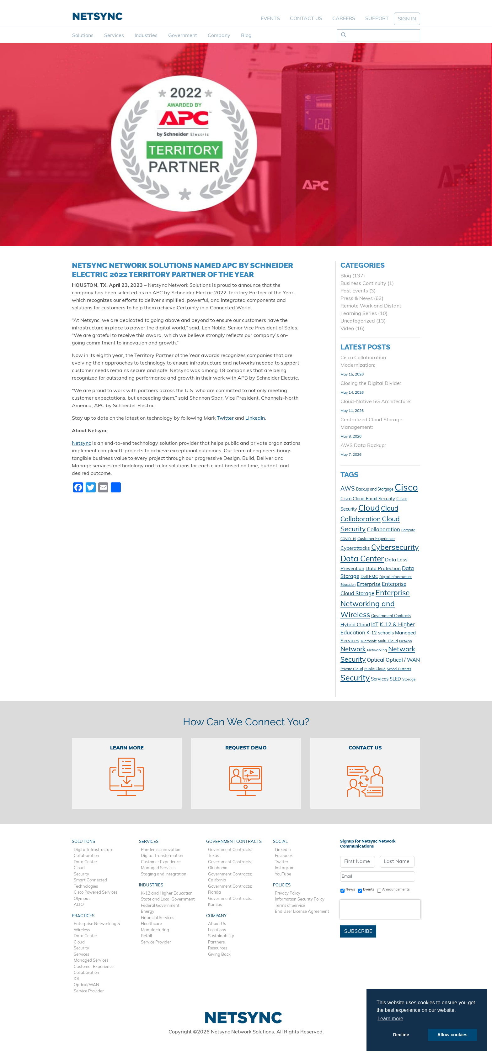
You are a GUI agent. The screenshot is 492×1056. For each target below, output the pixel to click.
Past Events (354, 291)
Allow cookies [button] (452, 1034)
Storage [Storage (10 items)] (408, 679)
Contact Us (306, 18)
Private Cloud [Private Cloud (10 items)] (351, 669)
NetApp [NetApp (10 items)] (405, 641)
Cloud (79, 868)
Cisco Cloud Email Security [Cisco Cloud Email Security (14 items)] (367, 499)
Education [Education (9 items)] (348, 585)
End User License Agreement (302, 912)
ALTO (79, 905)
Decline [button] (401, 1034)
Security (81, 874)
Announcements (396, 889)
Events (270, 18)
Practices (83, 916)
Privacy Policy (287, 893)
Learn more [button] (390, 1018)
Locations (217, 930)
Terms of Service (290, 906)
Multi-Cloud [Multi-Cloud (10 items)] (388, 641)
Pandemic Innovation (160, 850)
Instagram (284, 868)
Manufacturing (155, 930)
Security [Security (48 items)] (355, 678)
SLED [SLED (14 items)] (395, 679)
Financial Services (157, 918)
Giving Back (219, 955)
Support (377, 18)
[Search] (385, 35)
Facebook (284, 856)
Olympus (82, 899)
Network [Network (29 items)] (353, 650)
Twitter (225, 418)
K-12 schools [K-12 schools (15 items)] (380, 633)
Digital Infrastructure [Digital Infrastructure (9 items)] (395, 577)
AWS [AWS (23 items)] (347, 489)
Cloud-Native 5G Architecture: (375, 401)
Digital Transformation (162, 856)
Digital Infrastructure (93, 850)
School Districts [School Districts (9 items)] (399, 669)
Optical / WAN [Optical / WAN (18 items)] (403, 660)
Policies (282, 885)
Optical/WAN (86, 985)
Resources (217, 948)
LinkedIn (255, 418)
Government (182, 35)
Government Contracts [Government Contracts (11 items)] (391, 616)
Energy (147, 912)
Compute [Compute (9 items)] (408, 530)
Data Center (85, 862)
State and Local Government (168, 899)
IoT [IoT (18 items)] (374, 625)
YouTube (283, 874)
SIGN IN (407, 19)
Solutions (83, 35)
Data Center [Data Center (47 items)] (362, 559)
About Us (217, 924)
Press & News (356, 298)
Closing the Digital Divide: (370, 383)
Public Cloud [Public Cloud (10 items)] (375, 669)
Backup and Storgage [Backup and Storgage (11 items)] (374, 489)
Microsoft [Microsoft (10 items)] (369, 641)
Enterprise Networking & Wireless (97, 927)
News (350, 889)
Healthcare (151, 924)
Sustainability (221, 936)
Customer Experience (94, 967)
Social (280, 842)
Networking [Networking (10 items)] (377, 650)
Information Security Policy (299, 899)
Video (347, 328)
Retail (146, 936)
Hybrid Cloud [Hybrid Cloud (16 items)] (355, 625)
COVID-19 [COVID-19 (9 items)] (348, 539)
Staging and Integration (163, 874)
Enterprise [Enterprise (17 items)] (369, 584)
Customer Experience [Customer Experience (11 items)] (376, 539)
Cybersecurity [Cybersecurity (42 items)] (395, 548)
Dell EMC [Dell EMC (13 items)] (369, 577)
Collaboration (86, 856)
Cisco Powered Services (95, 893)
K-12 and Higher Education (167, 893)
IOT (77, 979)
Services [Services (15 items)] (379, 679)
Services (114, 35)
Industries (146, 35)
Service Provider (89, 991)
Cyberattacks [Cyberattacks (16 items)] (355, 548)
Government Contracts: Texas (230, 853)
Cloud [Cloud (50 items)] (369, 508)
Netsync (81, 443)
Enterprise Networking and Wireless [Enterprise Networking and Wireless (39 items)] (375, 604)
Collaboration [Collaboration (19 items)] (383, 530)
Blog (246, 35)
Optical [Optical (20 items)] (375, 660)
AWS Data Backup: (363, 445)
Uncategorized (357, 321)
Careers (343, 18)
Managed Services (91, 961)
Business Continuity (363, 283)
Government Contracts (234, 842)
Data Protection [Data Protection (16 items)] (383, 568)
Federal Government (160, 906)
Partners (216, 942)
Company (219, 35)
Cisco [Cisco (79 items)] (406, 488)
